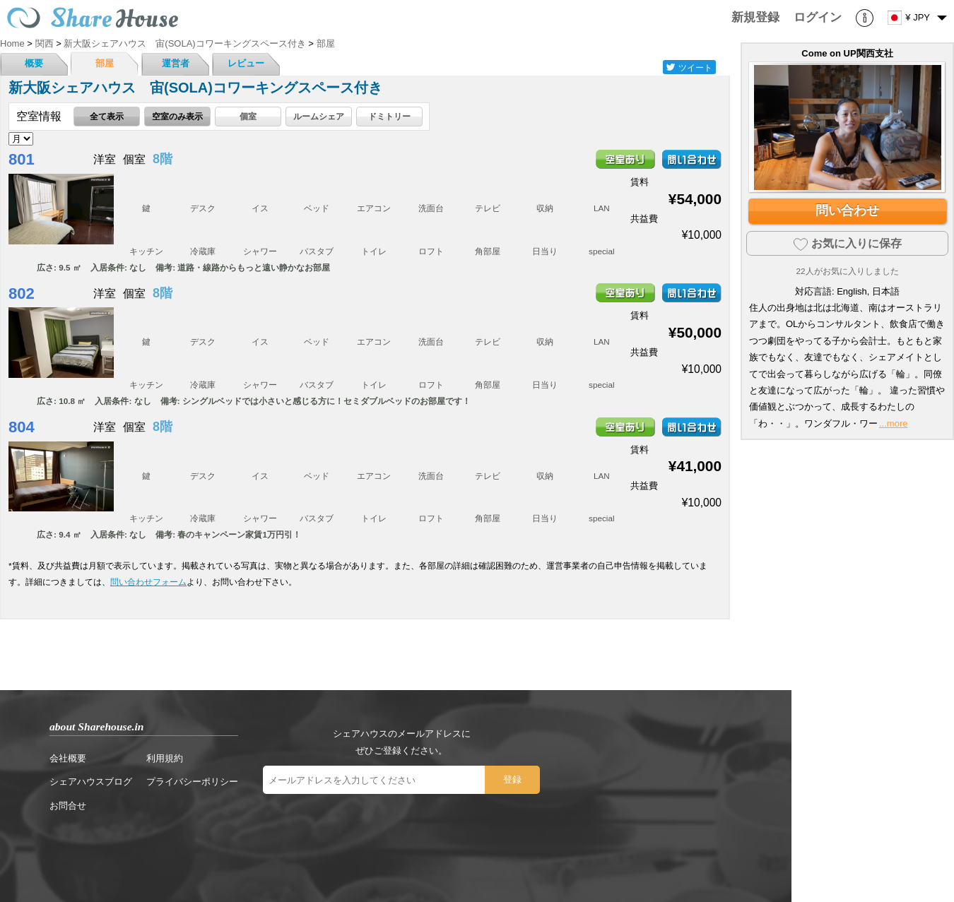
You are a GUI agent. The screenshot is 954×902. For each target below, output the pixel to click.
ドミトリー (389, 116)
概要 (34, 63)
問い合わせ (847, 210)
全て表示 (107, 116)
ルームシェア (318, 116)
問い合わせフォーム (148, 581)
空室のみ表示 (177, 116)
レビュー (246, 63)
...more (893, 423)
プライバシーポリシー (192, 781)
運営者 (175, 63)
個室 (248, 116)
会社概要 (67, 758)
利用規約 (164, 758)
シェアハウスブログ (90, 781)
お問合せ (67, 805)
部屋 (104, 63)
